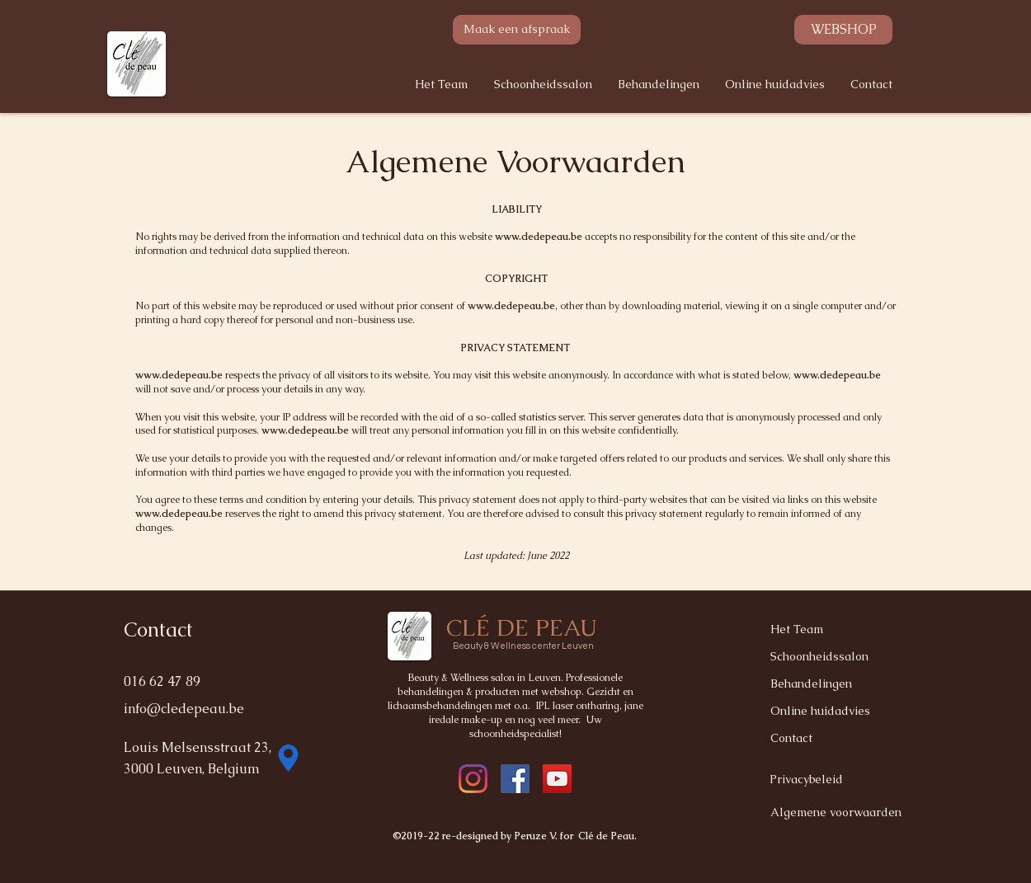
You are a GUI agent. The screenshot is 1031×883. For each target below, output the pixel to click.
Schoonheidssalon (819, 656)
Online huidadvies (820, 710)
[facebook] (473, 778)
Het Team (796, 629)
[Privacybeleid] (828, 779)
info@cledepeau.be (184, 708)
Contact (791, 737)
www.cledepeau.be (538, 236)
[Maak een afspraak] (517, 30)
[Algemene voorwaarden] (839, 812)
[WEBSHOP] (843, 30)
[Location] (287, 757)
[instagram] (515, 778)
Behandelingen (811, 683)
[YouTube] (557, 778)
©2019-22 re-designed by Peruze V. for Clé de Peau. (515, 836)
